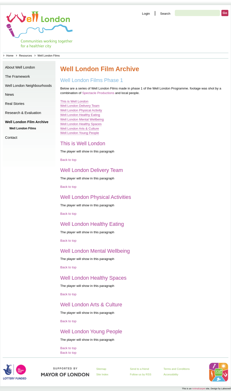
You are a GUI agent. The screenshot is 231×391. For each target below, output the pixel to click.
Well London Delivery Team (79, 105)
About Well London (20, 67)
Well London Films (22, 128)
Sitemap (101, 368)
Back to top (68, 160)
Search (165, 13)
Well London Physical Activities (95, 197)
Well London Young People (79, 133)
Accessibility (171, 374)
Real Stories (14, 104)
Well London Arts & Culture (79, 128)
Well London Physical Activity (81, 110)
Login (146, 13)
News (9, 94)
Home (40, 29)
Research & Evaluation (23, 113)
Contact (11, 137)
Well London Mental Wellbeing (82, 119)
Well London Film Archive (26, 122)
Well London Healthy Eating (80, 115)
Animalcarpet (198, 388)
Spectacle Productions (98, 93)
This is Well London (74, 101)
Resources (25, 55)
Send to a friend (139, 368)
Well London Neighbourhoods (28, 86)
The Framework (17, 76)
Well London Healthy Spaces (81, 124)
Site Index (102, 374)
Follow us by (140, 374)
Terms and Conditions (177, 368)
